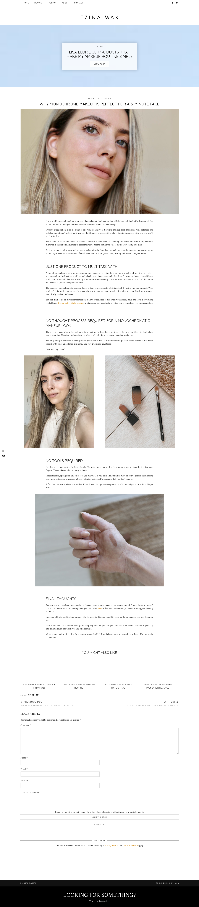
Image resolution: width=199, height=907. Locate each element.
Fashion (52, 3)
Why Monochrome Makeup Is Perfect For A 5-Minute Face (99, 104)
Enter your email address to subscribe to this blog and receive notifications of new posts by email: (99, 812)
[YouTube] (177, 3)
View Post (99, 64)
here (100, 608)
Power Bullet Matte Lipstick (71, 303)
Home (26, 3)
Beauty (38, 3)
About (65, 3)
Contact (78, 3)
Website (24, 780)
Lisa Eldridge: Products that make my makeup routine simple (99, 54)
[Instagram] (172, 3)
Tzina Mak (31, 883)
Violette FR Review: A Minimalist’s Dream (152, 704)
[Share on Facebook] (30, 695)
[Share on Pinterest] (37, 695)
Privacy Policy (111, 845)
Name (24, 758)
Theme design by (167, 883)
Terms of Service (130, 845)
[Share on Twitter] (34, 695)
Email (24, 769)
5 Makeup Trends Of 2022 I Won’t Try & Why (48, 704)
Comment (26, 725)
